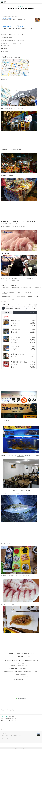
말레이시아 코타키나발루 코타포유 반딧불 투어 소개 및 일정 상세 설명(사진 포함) (7, 720)
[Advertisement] (21, 140)
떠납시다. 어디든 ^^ (21, 6)
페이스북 (18, 725)
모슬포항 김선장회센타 (7, 18)
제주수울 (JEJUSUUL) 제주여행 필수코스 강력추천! (14, 26)
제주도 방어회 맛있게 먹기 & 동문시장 (21, 8)
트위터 (24, 725)
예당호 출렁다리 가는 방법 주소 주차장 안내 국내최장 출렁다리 (7, 718)
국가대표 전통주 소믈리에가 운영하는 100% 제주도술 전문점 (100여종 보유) (17, 28)
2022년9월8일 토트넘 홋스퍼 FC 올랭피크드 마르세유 (11, 735)
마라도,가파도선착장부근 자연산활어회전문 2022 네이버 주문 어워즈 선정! (17, 19)
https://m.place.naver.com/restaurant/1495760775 (10, 16)
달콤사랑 (4, 733)
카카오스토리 (21, 725)
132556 (5, 1)
